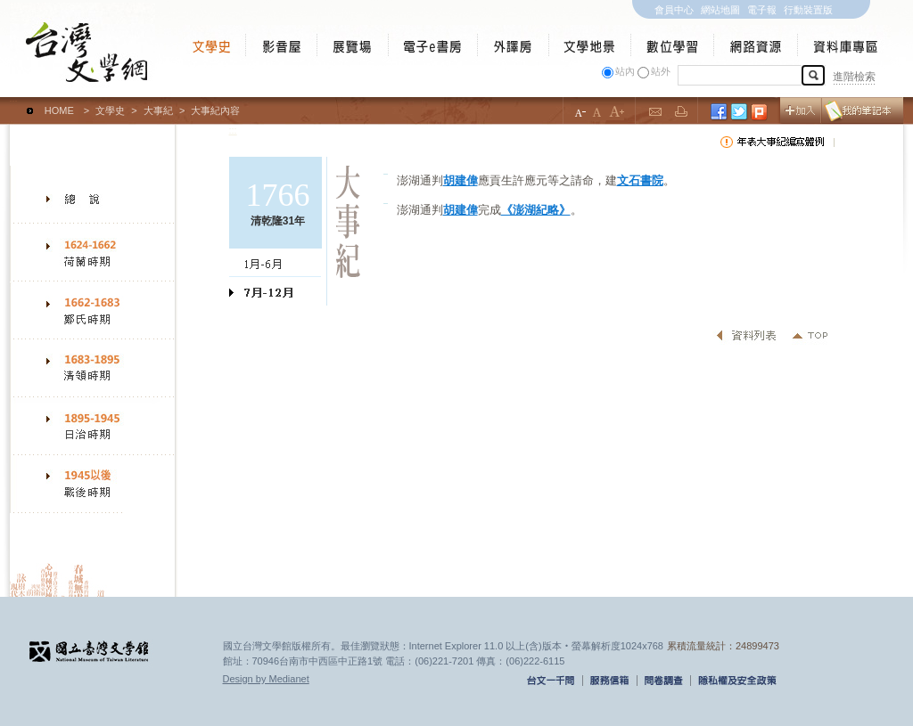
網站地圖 (720, 9)
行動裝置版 (808, 9)
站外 (660, 71)
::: (14, 102)
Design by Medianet (266, 678)
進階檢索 (854, 76)
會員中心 (674, 9)
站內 (625, 71)
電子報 (762, 9)
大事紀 (158, 110)
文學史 (110, 110)
